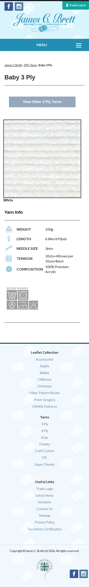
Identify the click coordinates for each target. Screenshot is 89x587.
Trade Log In (76, 5)
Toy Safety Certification (45, 529)
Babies (44, 373)
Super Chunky (45, 464)
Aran (44, 437)
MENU (41, 45)
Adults (44, 366)
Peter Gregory (44, 400)
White (42, 161)
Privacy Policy (45, 522)
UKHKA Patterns (44, 406)
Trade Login (44, 489)
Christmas (44, 386)
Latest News (44, 495)
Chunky (44, 444)
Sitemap (44, 515)
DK (44, 457)
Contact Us (44, 509)
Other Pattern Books (44, 393)
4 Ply (44, 431)
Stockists (44, 502)
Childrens (44, 379)
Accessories (44, 359)
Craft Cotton (44, 451)
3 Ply (44, 424)
